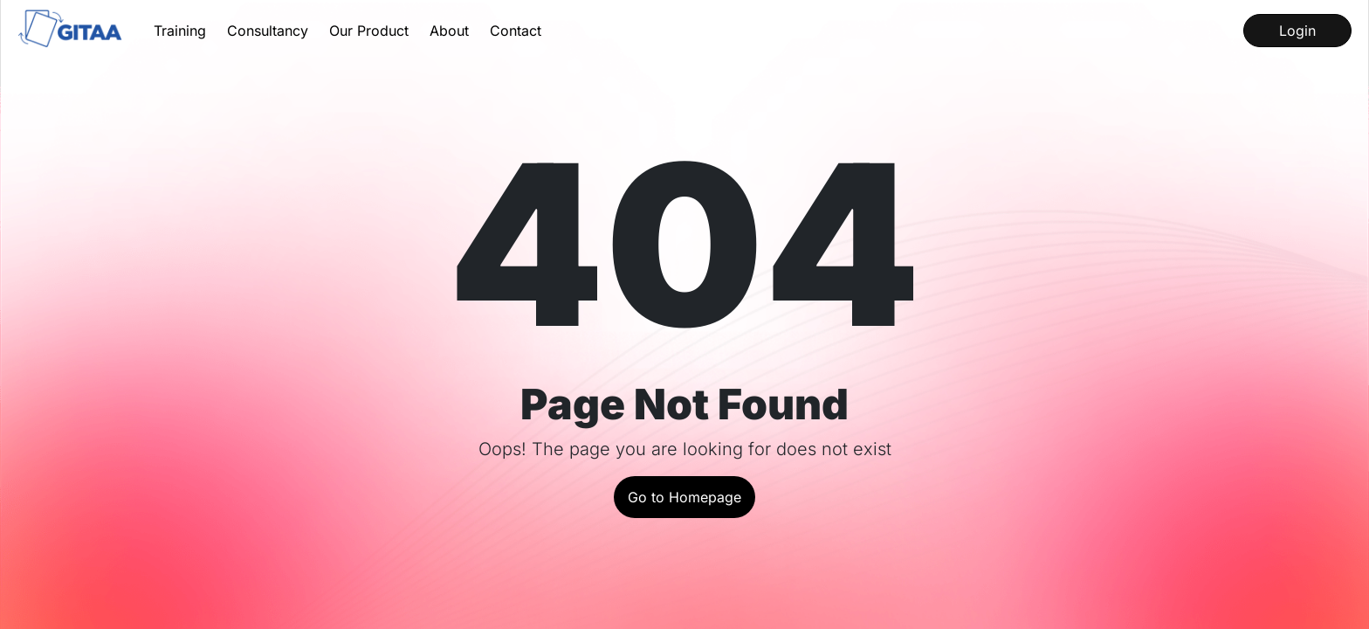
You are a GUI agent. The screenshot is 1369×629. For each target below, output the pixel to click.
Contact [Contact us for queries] (515, 30)
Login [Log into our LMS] (1297, 30)
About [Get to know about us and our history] (449, 30)
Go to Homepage (684, 497)
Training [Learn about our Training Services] (180, 30)
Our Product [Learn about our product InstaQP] (369, 30)
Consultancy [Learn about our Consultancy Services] (267, 30)
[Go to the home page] (71, 30)
